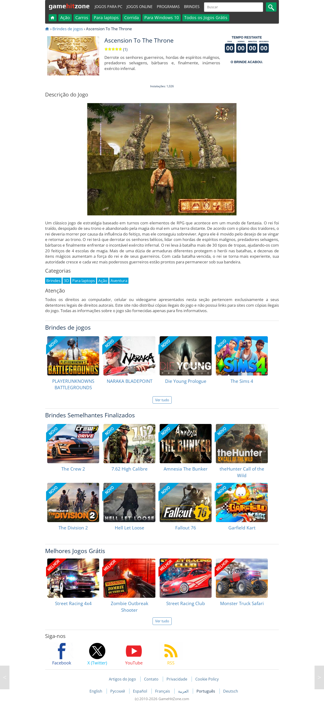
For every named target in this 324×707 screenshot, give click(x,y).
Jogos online (140, 6)
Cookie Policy (207, 679)
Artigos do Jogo (122, 679)
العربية (183, 691)
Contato (151, 679)
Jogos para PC (108, 6)
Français (163, 691)
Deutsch (230, 691)
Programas (168, 6)
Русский (118, 691)
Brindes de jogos (67, 28)
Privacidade (176, 679)
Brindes (192, 6)
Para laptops (106, 17)
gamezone (69, 6)
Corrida (131, 17)
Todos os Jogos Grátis (205, 17)
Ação (65, 17)
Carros (81, 17)
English (96, 691)
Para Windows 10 (161, 17)
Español (140, 691)
